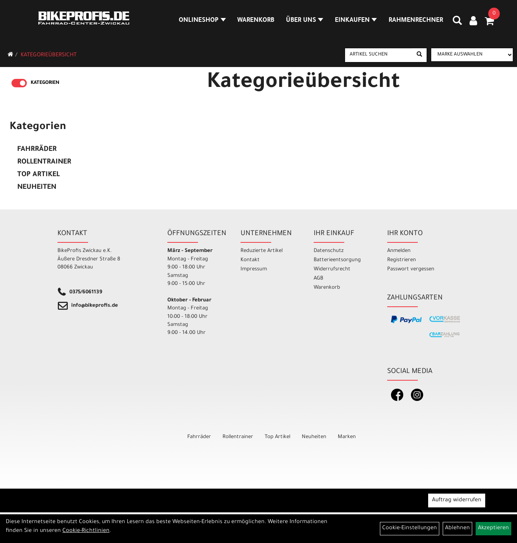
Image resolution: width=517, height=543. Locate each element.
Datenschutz (329, 251)
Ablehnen (457, 528)
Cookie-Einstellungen (409, 528)
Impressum (254, 269)
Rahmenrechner (415, 20)
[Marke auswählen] (472, 55)
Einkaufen (356, 20)
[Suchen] (419, 55)
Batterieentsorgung (337, 260)
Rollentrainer (44, 162)
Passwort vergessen (410, 269)
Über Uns (305, 20)
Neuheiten (36, 187)
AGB (318, 278)
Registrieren (401, 260)
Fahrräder (37, 150)
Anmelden (399, 251)
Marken (347, 437)
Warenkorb (256, 20)
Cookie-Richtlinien (86, 531)
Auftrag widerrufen (456, 500)
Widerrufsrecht (332, 269)
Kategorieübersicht (49, 55)
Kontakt (250, 260)
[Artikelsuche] (457, 23)
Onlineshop (202, 20)
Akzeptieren (493, 528)
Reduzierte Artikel (262, 251)
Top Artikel (38, 175)
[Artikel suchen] (378, 54)
